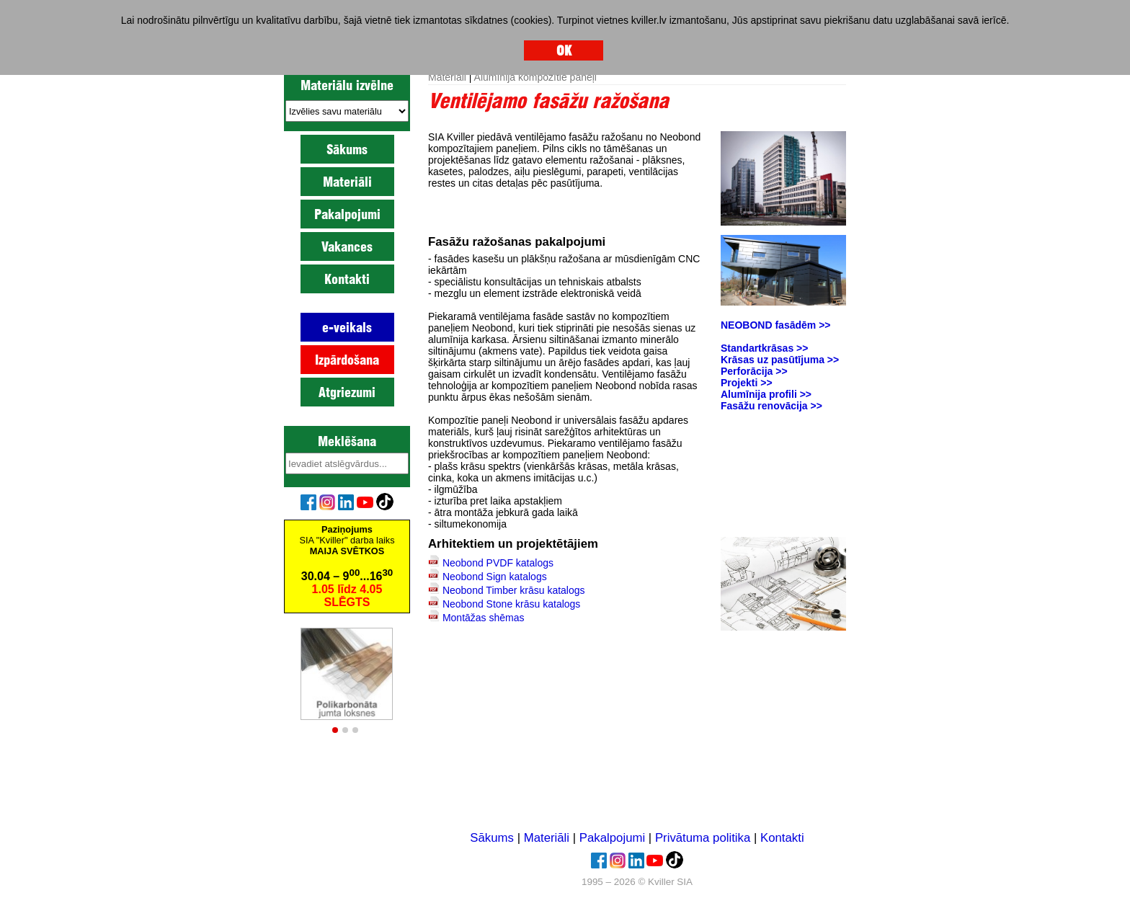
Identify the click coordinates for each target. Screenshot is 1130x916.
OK (563, 50)
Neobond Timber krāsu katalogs (513, 590)
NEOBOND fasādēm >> (776, 325)
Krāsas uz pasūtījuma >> (780, 359)
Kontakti (347, 279)
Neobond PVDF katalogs (497, 563)
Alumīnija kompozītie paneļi (535, 77)
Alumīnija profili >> (766, 394)
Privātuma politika (702, 838)
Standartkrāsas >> (764, 348)
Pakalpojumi (347, 214)
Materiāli (347, 182)
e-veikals (347, 327)
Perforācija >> (754, 371)
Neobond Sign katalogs (494, 576)
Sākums (347, 149)
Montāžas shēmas (483, 617)
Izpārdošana (347, 360)
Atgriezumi (347, 392)
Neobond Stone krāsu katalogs (511, 604)
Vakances (347, 246)
